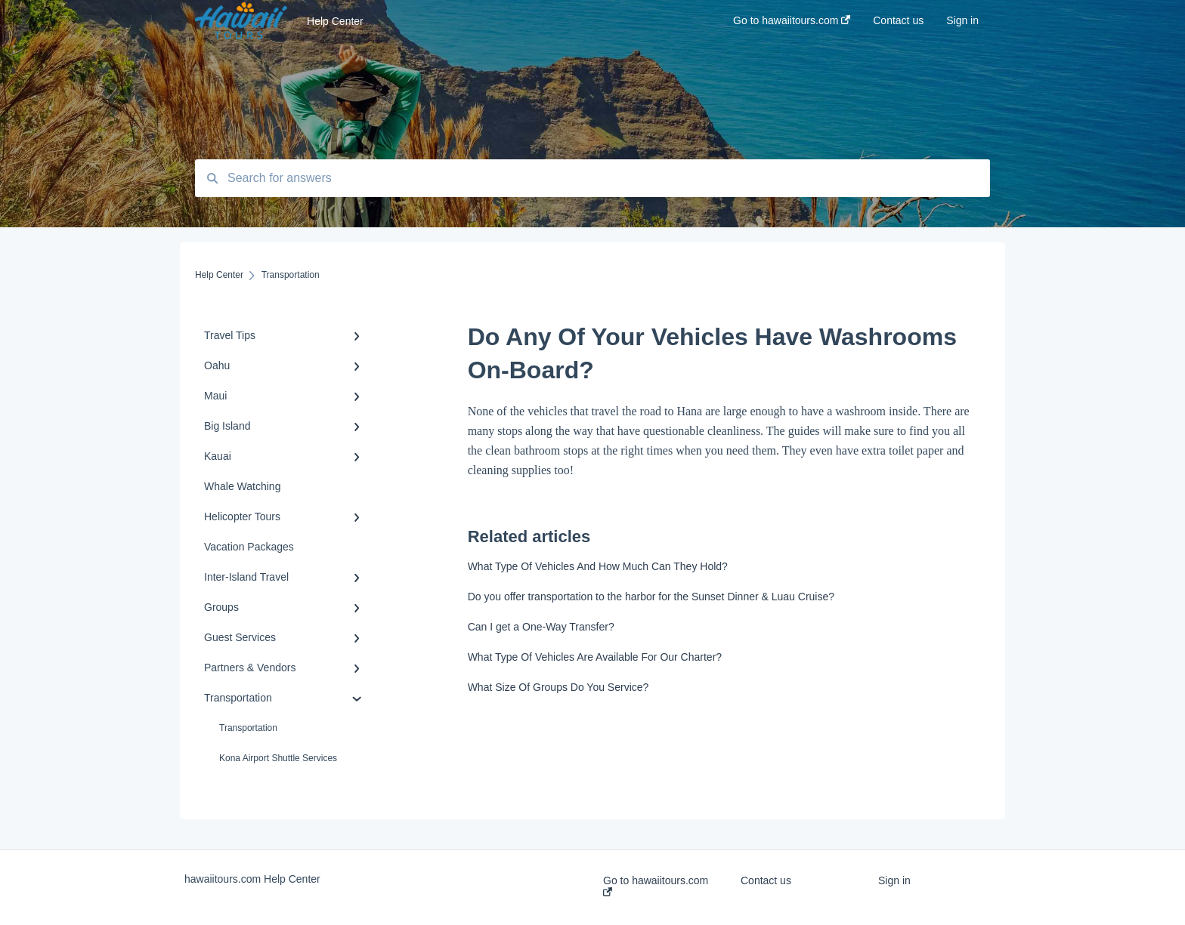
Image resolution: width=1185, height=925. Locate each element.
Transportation (248, 728)
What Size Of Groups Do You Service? (558, 687)
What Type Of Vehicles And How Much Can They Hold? (598, 566)
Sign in (894, 880)
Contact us (766, 880)
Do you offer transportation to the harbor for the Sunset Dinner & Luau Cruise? (651, 596)
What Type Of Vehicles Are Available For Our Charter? (595, 657)
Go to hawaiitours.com (655, 885)
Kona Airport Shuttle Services (278, 758)
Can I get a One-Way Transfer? (541, 627)
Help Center (335, 21)
